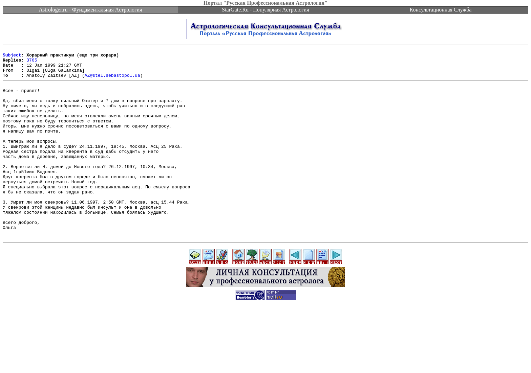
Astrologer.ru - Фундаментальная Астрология (90, 10)
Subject (12, 57)
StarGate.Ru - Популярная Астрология (265, 10)
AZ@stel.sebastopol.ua (112, 81)
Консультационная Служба (441, 10)
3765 (31, 63)
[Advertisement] (265, 358)
